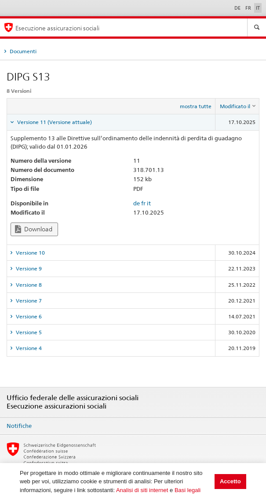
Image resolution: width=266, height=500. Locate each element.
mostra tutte (195, 106)
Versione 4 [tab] (28, 348)
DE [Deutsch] (238, 8)
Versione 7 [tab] (28, 300)
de (136, 203)
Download (33, 229)
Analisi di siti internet (142, 490)
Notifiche (19, 425)
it (149, 203)
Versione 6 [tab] (28, 316)
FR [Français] (248, 8)
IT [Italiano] (258, 8)
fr (143, 203)
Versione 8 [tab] (28, 284)
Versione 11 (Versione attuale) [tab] (54, 122)
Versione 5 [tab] (28, 332)
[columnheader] (237, 106)
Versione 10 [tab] (30, 252)
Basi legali (187, 490)
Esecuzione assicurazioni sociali (57, 28)
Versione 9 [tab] (28, 268)
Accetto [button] (230, 481)
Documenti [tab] (22, 51)
